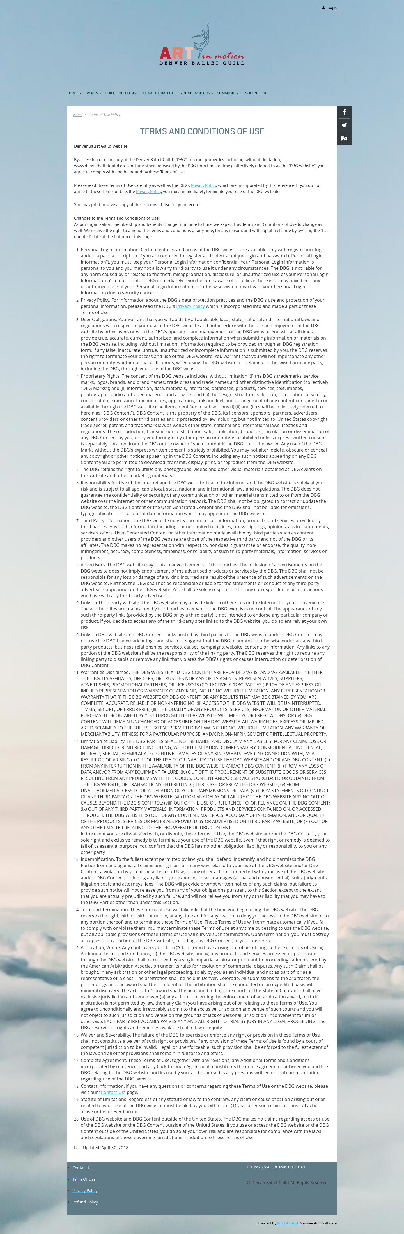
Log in (332, 8)
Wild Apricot (288, 1223)
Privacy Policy (203, 185)
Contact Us (112, 1092)
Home (77, 114)
